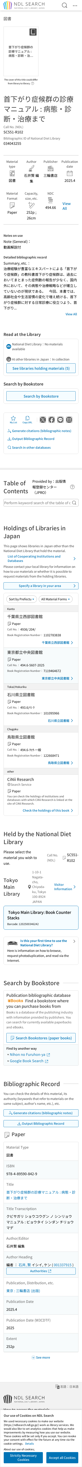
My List (13, 420)
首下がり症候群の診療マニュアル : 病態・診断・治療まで (40, 1194)
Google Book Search (29, 1060)
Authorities (41, 1271)
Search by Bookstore (41, 396)
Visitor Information (65, 886)
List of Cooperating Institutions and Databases (42, 558)
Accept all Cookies (62, 1457)
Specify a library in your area (48, 585)
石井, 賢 (25, 1264)
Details (29, 1443)
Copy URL (27, 420)
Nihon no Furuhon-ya (30, 1054)
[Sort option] (21, 599)
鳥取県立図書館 (61, 763)
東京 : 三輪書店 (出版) (23, 1290)
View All (67, 206)
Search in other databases (29, 447)
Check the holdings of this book (49, 810)
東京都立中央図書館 (58, 678)
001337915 (63, 1264)
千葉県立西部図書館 (58, 642)
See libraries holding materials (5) (41, 368)
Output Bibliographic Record (30, 438)
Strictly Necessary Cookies (23, 1457)
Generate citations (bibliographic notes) (39, 431)
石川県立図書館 (61, 720)
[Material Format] (56, 599)
